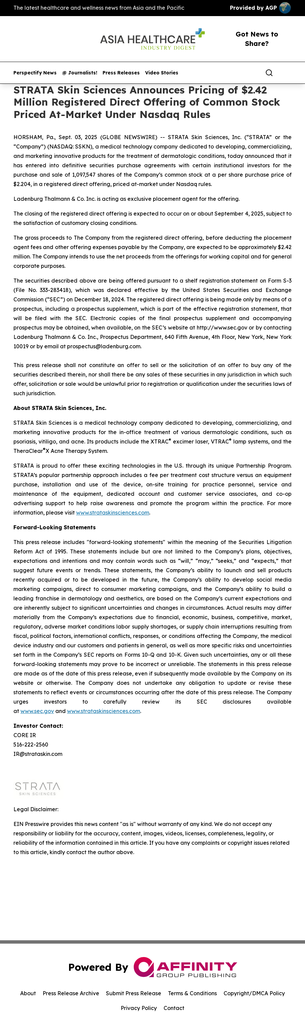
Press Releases (121, 73)
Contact (174, 1008)
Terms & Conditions (192, 993)
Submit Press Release (133, 993)
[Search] (269, 72)
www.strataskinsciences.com (112, 512)
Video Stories (161, 73)
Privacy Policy (139, 1008)
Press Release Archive (71, 993)
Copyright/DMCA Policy (254, 993)
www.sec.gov (37, 711)
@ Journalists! (79, 73)
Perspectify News (35, 73)
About (28, 993)
